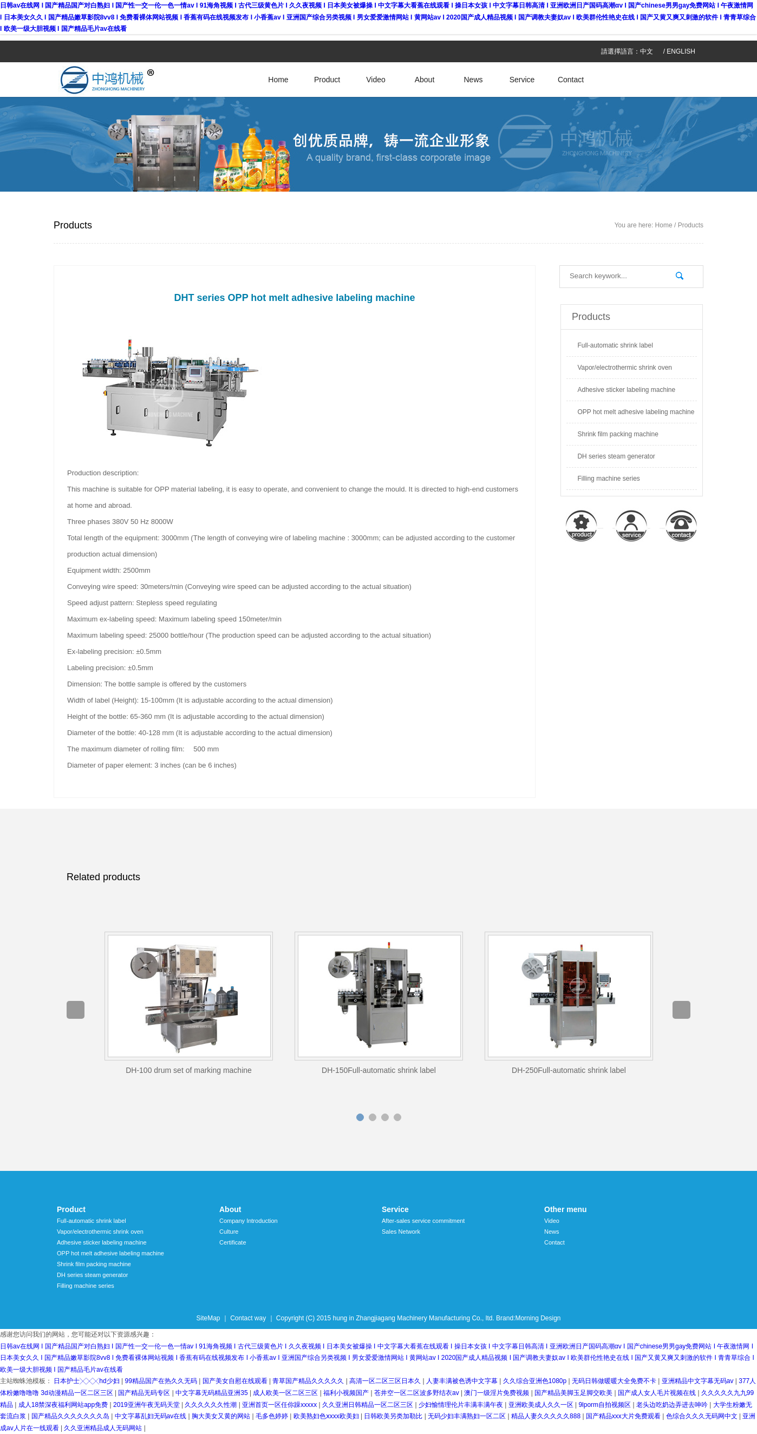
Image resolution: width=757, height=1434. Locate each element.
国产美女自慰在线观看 (236, 1381)
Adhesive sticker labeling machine (626, 390)
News (473, 79)
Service (522, 79)
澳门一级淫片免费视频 (497, 1393)
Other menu (565, 1209)
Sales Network (401, 1231)
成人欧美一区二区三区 (286, 1393)
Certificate (232, 1242)
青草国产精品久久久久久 (308, 1381)
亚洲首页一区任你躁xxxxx (280, 1405)
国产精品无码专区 (145, 1393)
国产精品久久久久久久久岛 (71, 1416)
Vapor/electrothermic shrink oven (624, 367)
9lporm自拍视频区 (605, 1405)
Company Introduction (248, 1220)
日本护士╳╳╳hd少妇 (87, 1381)
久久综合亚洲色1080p (536, 1381)
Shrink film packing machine (617, 434)
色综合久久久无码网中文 (702, 1416)
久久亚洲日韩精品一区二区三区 (368, 1405)
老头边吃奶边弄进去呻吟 (672, 1405)
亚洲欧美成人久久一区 (541, 1405)
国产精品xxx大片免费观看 (624, 1416)
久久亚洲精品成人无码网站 (103, 1428)
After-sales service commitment (423, 1220)
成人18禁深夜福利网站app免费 (64, 1405)
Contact (571, 79)
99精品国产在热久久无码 (162, 1381)
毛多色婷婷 (273, 1416)
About (425, 79)
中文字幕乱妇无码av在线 (151, 1416)
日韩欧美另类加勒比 (394, 1416)
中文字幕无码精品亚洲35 (212, 1393)
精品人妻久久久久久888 (546, 1416)
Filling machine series (608, 478)
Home (278, 79)
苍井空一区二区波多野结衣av (417, 1393)
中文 (646, 51)
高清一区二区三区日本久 (385, 1381)
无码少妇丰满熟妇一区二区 (467, 1416)
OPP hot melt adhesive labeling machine (635, 412)
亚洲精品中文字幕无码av (698, 1381)
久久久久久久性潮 (211, 1405)
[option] (189, 1004)
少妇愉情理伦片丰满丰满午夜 (462, 1405)
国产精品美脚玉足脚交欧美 (574, 1393)
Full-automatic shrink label (614, 345)
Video (376, 79)
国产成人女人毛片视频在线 (657, 1393)
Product (327, 79)
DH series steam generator (616, 456)
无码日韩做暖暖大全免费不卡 (615, 1381)
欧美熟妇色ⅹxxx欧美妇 (327, 1416)
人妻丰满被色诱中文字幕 (462, 1381)
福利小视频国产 (346, 1393)
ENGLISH (681, 51)
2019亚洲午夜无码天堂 (147, 1405)
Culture (228, 1231)
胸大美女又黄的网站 (222, 1416)
